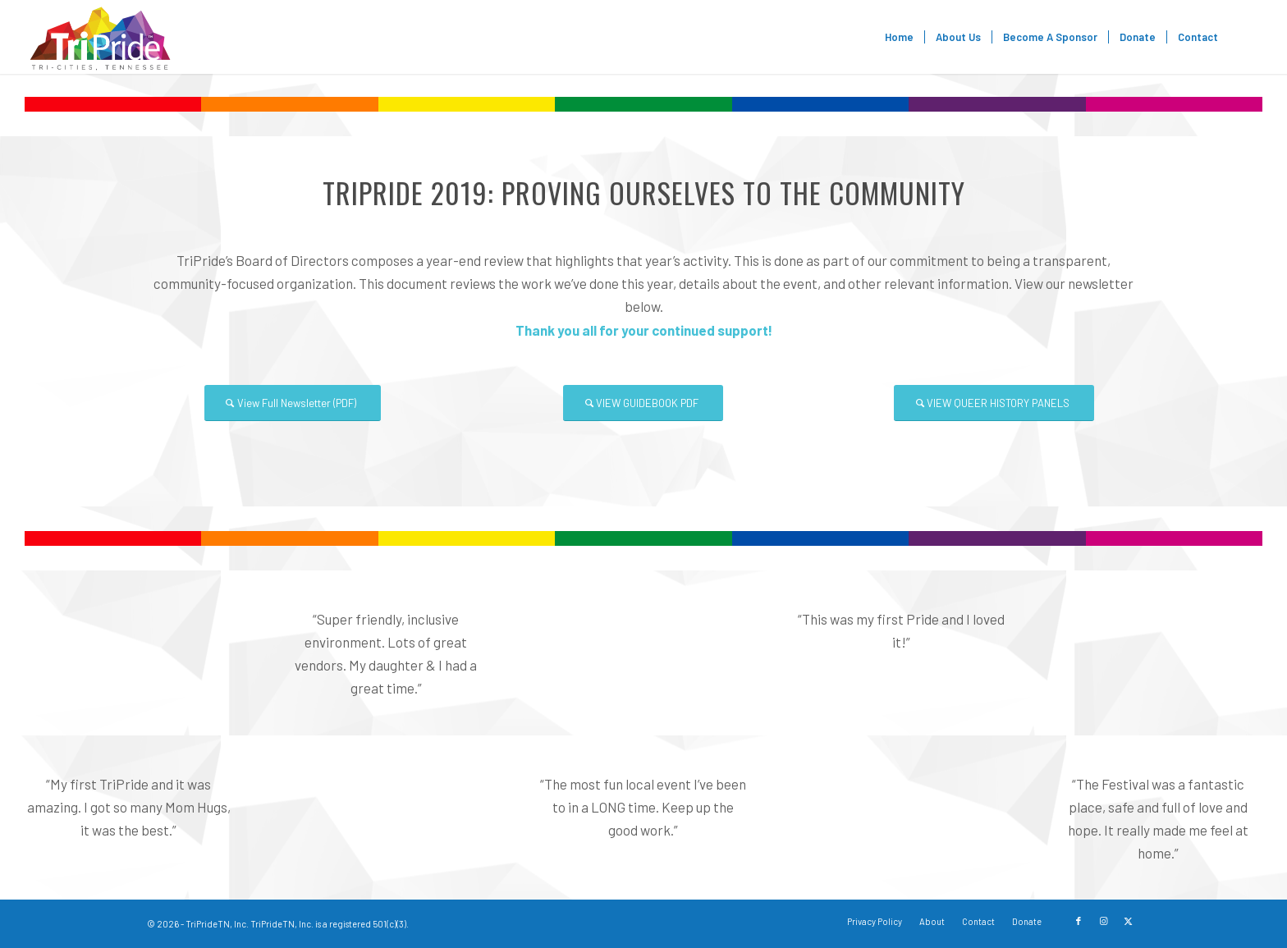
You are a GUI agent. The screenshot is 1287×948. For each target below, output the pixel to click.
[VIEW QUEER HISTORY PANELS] (994, 403)
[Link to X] (1127, 921)
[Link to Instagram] (1103, 921)
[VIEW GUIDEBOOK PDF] (643, 403)
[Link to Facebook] (1078, 921)
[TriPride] (99, 37)
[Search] (1245, 37)
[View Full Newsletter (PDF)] (292, 403)
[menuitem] (899, 37)
